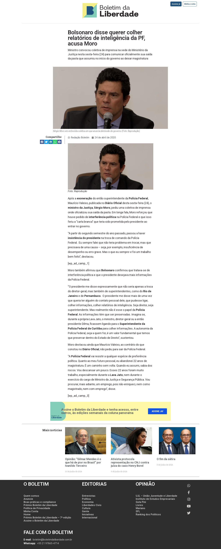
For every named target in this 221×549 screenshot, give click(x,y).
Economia (87, 502)
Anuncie (28, 498)
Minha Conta (31, 511)
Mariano (140, 508)
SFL (138, 511)
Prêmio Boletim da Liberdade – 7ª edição (47, 517)
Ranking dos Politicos (148, 514)
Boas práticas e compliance (40, 502)
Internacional (89, 517)
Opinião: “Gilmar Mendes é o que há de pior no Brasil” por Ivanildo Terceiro (83, 462)
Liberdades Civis (91, 505)
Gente (85, 511)
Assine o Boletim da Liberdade (41, 520)
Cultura (86, 508)
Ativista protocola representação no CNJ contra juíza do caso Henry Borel (130, 462)
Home (27, 514)
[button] (42, 142)
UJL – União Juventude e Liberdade (156, 495)
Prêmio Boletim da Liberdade (40, 505)
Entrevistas (88, 495)
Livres (139, 505)
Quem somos (31, 495)
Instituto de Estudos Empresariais (155, 498)
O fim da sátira (166, 459)
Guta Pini (141, 502)
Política (86, 498)
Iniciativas (88, 514)
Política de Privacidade (37, 508)
